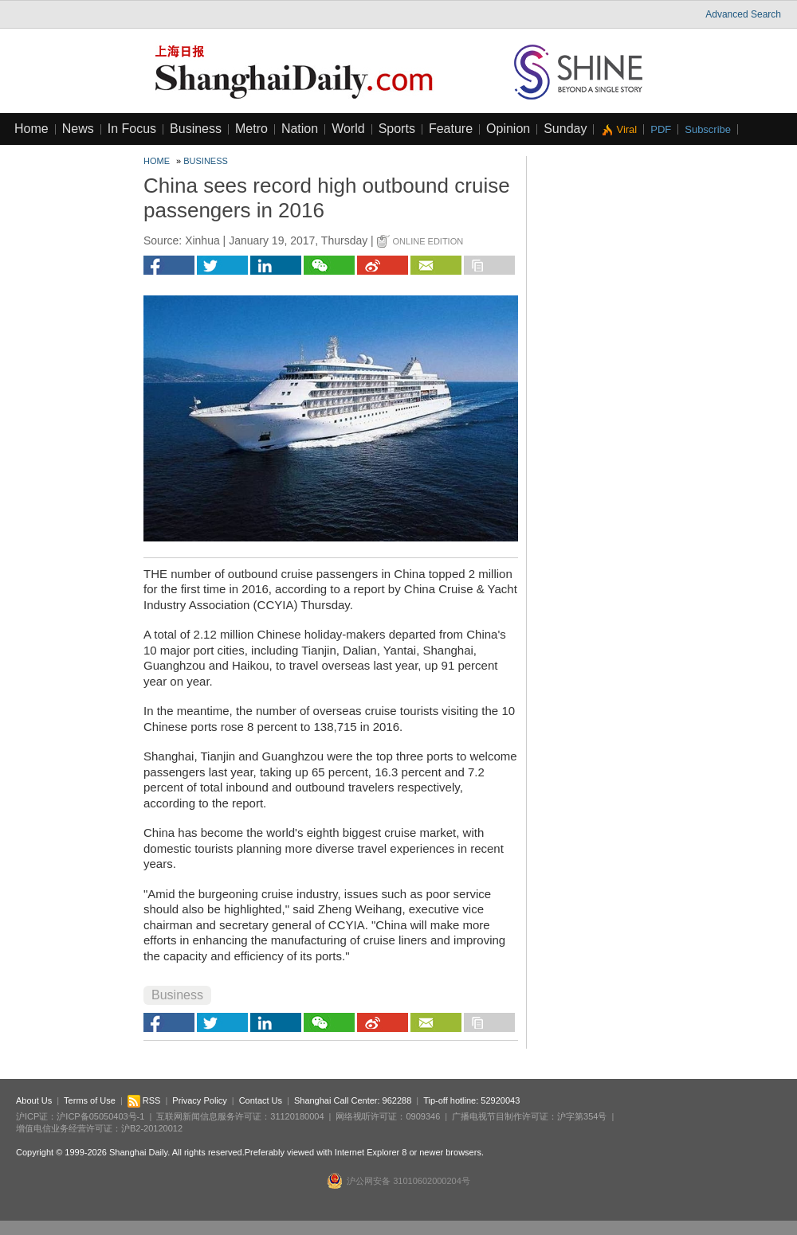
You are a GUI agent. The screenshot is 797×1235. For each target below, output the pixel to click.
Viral (626, 129)
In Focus (132, 128)
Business (196, 128)
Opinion (508, 128)
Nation (299, 128)
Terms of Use (90, 1100)
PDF (660, 129)
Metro (251, 128)
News (78, 128)
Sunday (565, 128)
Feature (451, 128)
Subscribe (708, 129)
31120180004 (297, 1116)
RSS (144, 1100)
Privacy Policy (199, 1100)
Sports (397, 128)
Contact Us (260, 1100)
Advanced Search (743, 14)
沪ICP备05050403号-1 (100, 1116)
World (348, 128)
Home (31, 128)
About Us (34, 1100)
